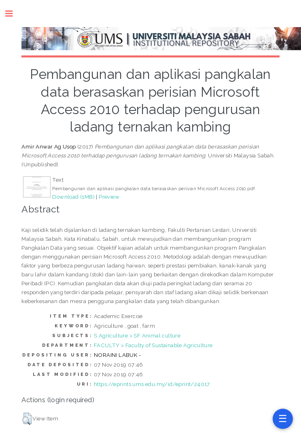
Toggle (13, 13)
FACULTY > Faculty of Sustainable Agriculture (153, 345)
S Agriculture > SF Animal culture (137, 335)
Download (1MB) (73, 196)
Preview (109, 196)
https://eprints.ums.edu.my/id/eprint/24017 (152, 384)
